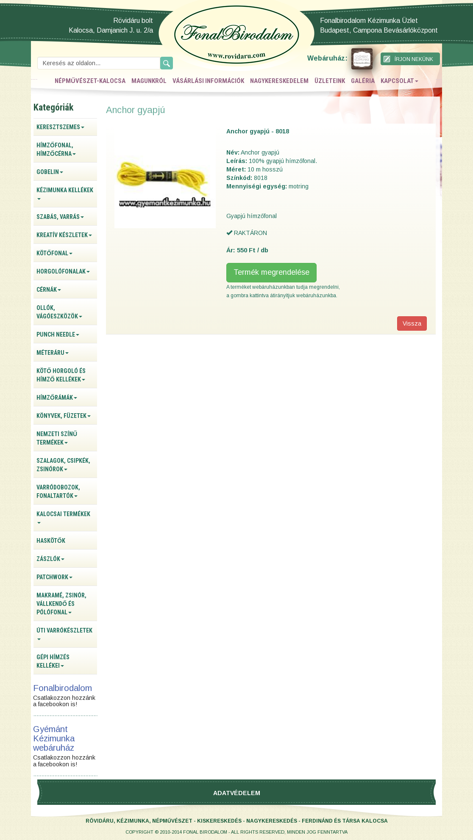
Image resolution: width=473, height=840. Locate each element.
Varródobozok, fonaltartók (58, 491)
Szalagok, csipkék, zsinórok (63, 464)
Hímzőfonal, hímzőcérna (56, 149)
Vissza (412, 323)
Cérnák (48, 289)
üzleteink (329, 81)
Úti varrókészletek (64, 633)
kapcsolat (399, 81)
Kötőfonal (54, 253)
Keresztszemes (60, 127)
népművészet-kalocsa (90, 81)
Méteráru (52, 352)
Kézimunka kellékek (64, 193)
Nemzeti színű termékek (56, 438)
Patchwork (54, 577)
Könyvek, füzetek (63, 415)
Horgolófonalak (63, 271)
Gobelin (49, 172)
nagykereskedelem (279, 81)
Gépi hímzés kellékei (53, 661)
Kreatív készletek (64, 235)
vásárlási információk (208, 81)
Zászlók (50, 558)
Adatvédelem (236, 793)
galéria (363, 81)
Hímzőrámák (56, 397)
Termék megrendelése (271, 272)
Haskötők (50, 540)
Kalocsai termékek (63, 517)
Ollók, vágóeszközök (59, 312)
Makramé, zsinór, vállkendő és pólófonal (61, 604)
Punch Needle (57, 334)
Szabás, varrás (60, 216)
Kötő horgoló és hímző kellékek (61, 375)
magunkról (149, 81)
